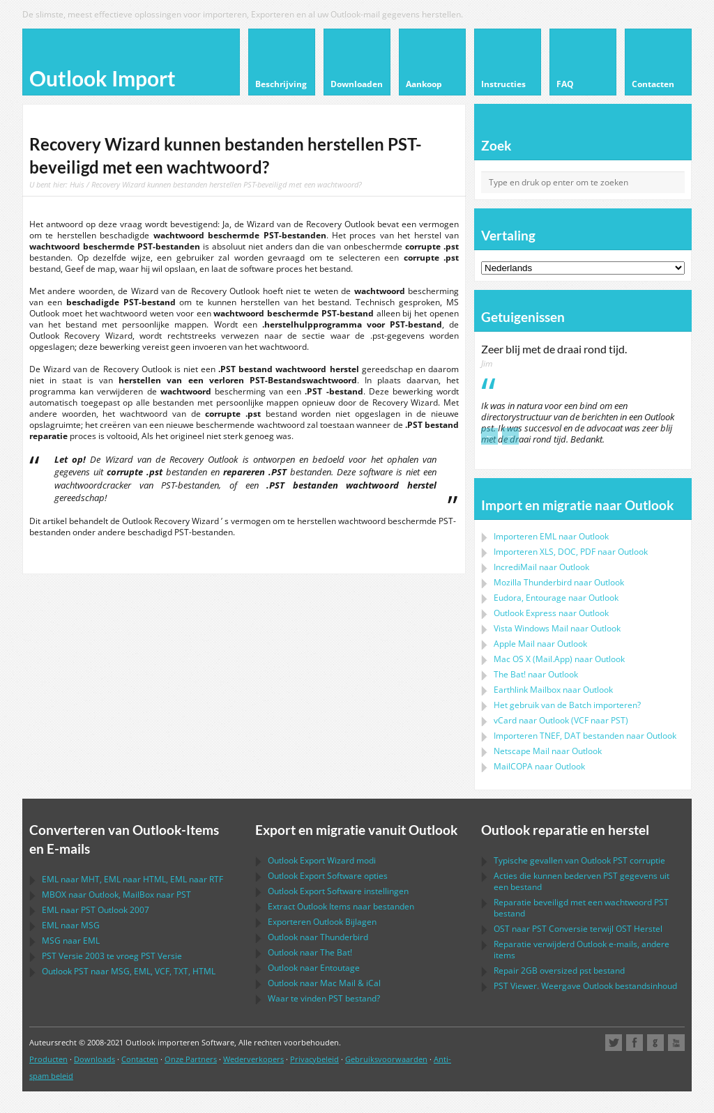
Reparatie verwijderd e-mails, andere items (581, 949)
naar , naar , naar (132, 879)
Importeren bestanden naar (585, 736)
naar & (324, 983)
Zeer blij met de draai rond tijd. (554, 349)
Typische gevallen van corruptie (579, 860)
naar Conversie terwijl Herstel (578, 929)
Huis (77, 184)
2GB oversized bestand (559, 970)
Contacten (139, 1059)
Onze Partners (191, 1059)
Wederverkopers (253, 1059)
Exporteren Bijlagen (322, 922)
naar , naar (116, 894)
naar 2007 (95, 910)
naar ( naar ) (561, 720)
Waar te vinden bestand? (324, 998)
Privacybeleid (314, 1059)
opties (328, 876)
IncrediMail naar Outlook (541, 567)
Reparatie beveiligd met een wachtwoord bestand (581, 907)
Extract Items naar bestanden (341, 906)
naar (559, 582)
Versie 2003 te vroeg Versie (112, 956)
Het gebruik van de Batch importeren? (567, 705)
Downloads (94, 1059)
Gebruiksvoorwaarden (386, 1059)
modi (322, 860)
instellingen (338, 891)
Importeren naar (551, 536)
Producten (48, 1059)
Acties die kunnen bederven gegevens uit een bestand (581, 881)
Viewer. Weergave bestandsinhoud (585, 986)
